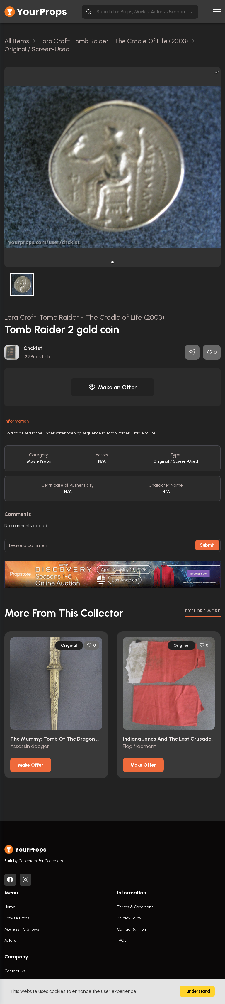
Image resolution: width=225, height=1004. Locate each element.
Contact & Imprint (133, 929)
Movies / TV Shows (21, 929)
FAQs (121, 940)
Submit (207, 545)
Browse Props (16, 918)
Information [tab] (16, 421)
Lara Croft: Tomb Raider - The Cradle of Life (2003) (84, 317)
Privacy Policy (129, 918)
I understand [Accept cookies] (197, 991)
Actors (10, 940)
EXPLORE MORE (203, 611)
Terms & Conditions (135, 906)
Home (10, 906)
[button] (112, 262)
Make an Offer (112, 387)
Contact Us (14, 970)
